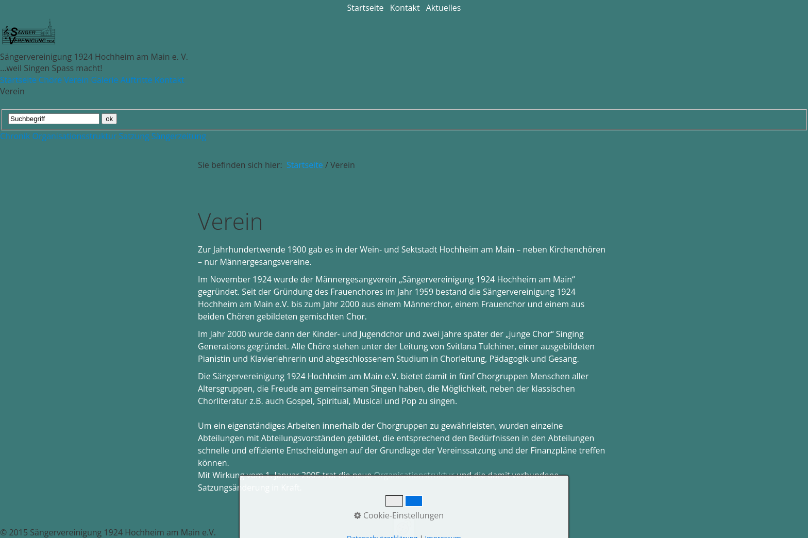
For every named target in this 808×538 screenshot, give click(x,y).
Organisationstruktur (414, 475)
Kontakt (405, 7)
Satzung (134, 136)
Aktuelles (443, 7)
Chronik (15, 136)
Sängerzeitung (179, 136)
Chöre (50, 80)
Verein (76, 80)
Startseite (365, 7)
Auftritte (137, 80)
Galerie (104, 80)
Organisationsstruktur (74, 136)
